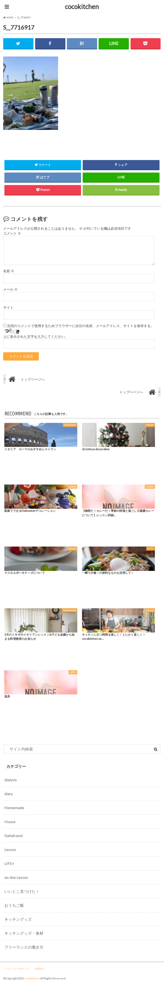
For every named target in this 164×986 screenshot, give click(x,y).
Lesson (10, 849)
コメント (12, 233)
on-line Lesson (16, 877)
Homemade (14, 807)
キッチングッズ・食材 (23, 933)
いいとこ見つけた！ (22, 891)
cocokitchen (82, 7)
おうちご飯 (14, 905)
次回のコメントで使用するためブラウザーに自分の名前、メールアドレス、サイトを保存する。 (80, 326)
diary (8, 793)
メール (10, 289)
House (9, 821)
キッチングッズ (18, 919)
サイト (8, 307)
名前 (8, 271)
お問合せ (39, 968)
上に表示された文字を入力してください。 (35, 337)
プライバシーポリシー (17, 968)
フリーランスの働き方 (23, 947)
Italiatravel (13, 835)
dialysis (10, 779)
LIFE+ (9, 863)
